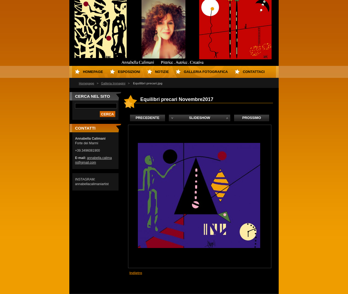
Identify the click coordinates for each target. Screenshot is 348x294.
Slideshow (199, 118)
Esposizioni (129, 72)
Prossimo (251, 118)
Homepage (86, 83)
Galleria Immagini (113, 83)
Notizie (162, 72)
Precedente (147, 118)
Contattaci (254, 72)
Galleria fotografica (206, 72)
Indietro (135, 273)
